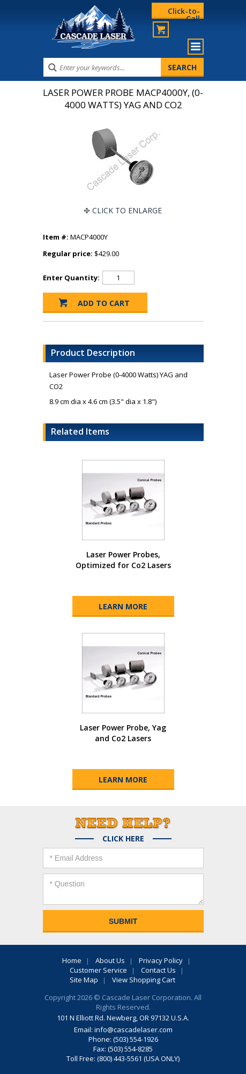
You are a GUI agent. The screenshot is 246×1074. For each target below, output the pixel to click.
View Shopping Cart (143, 979)
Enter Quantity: (71, 277)
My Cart (161, 29)
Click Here (123, 838)
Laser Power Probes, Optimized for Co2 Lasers (123, 559)
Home (71, 960)
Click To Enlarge (127, 210)
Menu (196, 47)
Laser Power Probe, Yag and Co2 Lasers (123, 732)
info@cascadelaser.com (133, 1029)
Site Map (84, 979)
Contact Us (158, 970)
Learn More (123, 606)
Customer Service (98, 970)
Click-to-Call (184, 12)
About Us (110, 960)
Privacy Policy (161, 960)
